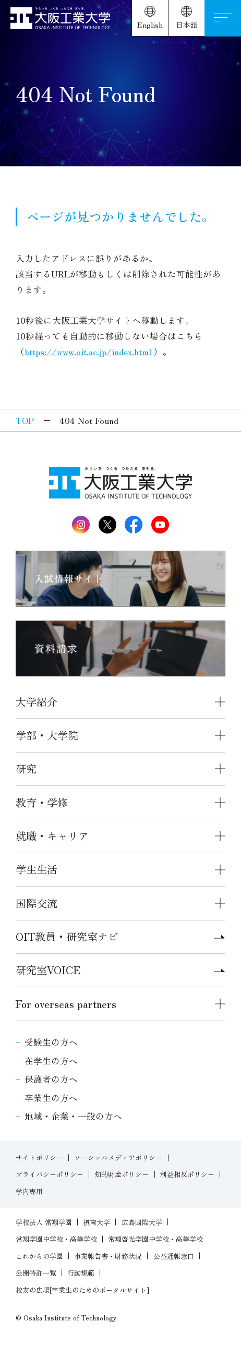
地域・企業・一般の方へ (73, 1116)
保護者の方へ (51, 1079)
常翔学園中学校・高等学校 (56, 1239)
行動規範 (80, 1273)
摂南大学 (96, 1222)
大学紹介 (36, 701)
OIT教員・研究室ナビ (120, 936)
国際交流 (36, 903)
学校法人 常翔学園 (44, 1222)
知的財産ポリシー (121, 1174)
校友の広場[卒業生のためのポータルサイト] (82, 1290)
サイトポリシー (39, 1157)
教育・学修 (42, 802)
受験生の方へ (51, 1042)
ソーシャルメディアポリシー (118, 1157)
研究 (26, 768)
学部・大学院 (47, 735)
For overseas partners (66, 1003)
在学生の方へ (51, 1060)
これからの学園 (39, 1256)
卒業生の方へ (51, 1098)
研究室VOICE (120, 969)
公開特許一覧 (36, 1273)
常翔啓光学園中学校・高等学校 (155, 1239)
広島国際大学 (142, 1222)
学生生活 (36, 869)
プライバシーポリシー (49, 1174)
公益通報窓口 (173, 1256)
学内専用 (29, 1191)
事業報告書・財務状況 (108, 1256)
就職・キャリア (52, 835)
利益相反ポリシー (187, 1174)
